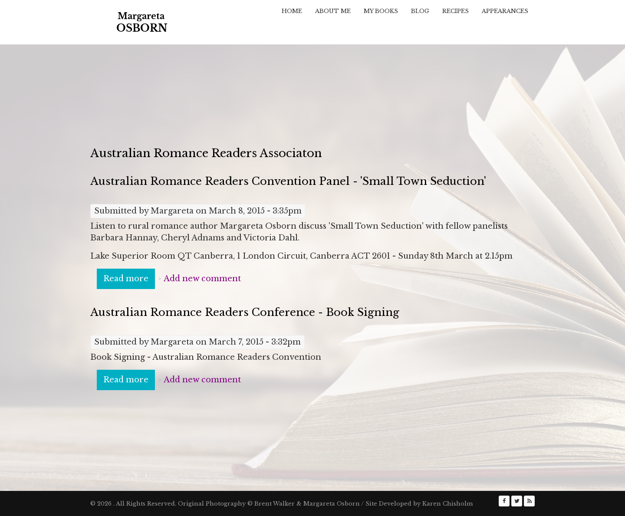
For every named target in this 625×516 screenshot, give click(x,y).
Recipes (455, 11)
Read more (129, 278)
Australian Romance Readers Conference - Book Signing (244, 312)
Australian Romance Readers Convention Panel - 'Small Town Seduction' (288, 181)
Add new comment (202, 278)
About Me (333, 11)
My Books (381, 11)
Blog (420, 11)
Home (292, 11)
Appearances (505, 11)
